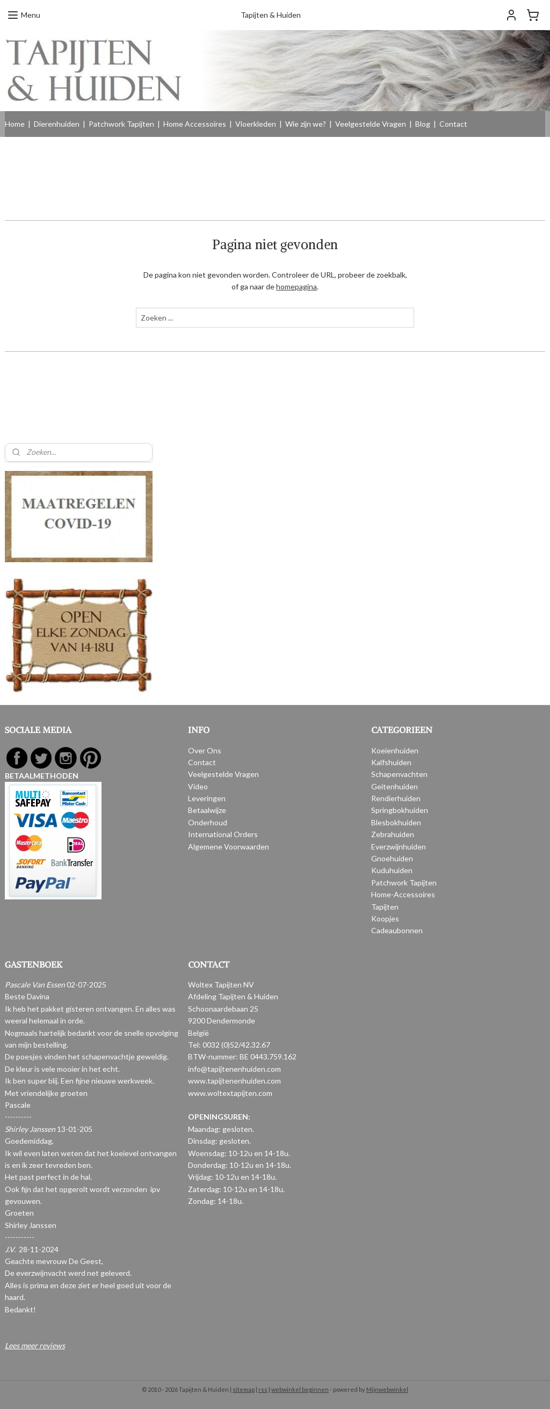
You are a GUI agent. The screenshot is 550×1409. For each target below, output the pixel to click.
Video (198, 786)
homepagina (296, 286)
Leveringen (207, 798)
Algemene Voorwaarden (228, 846)
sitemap (244, 1389)
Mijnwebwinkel (387, 1389)
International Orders (223, 834)
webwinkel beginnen (300, 1389)
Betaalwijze (207, 810)
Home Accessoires (194, 123)
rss (262, 1389)
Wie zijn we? (305, 123)
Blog (422, 123)
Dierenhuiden (56, 123)
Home (15, 123)
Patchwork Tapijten (121, 123)
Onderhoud (207, 822)
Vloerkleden (255, 123)
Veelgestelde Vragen (370, 123)
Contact (453, 123)
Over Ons (204, 750)
